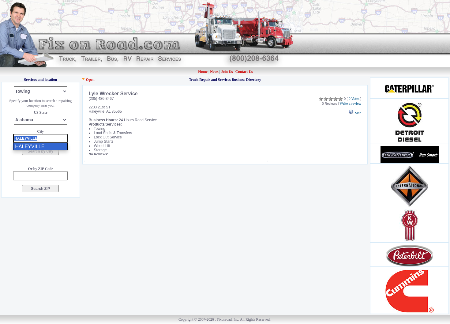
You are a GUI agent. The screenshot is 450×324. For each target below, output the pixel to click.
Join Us (227, 72)
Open (90, 79)
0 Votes (354, 98)
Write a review (351, 103)
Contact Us (244, 72)
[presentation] (40, 138)
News (214, 72)
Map (355, 113)
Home (203, 72)
